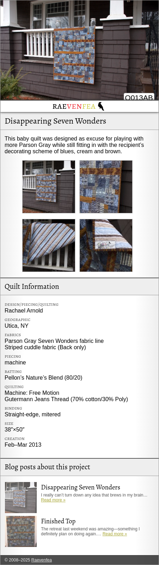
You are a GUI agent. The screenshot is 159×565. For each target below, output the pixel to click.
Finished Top (58, 521)
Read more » (53, 500)
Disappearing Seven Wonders (55, 120)
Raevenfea (41, 560)
